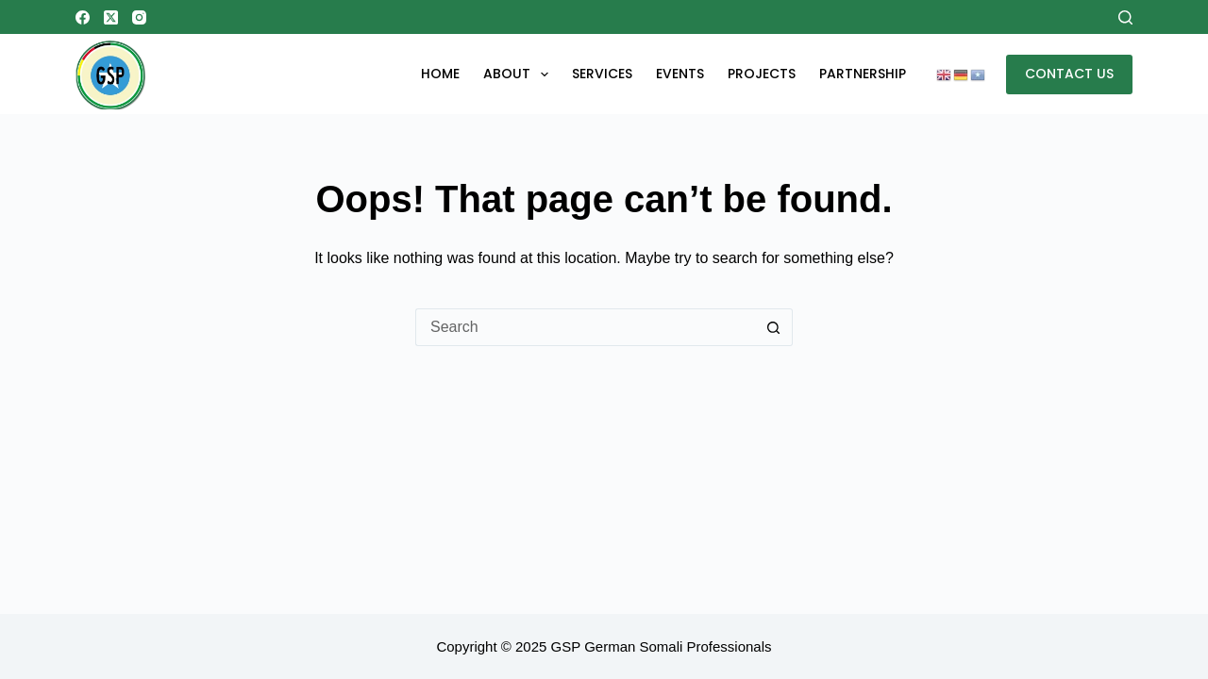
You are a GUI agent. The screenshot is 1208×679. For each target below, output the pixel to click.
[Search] (1125, 17)
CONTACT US (1069, 73)
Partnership (862, 73)
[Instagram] (139, 17)
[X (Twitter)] (111, 17)
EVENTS (680, 73)
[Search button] (774, 327)
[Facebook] (83, 17)
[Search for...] (585, 327)
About (519, 74)
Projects (762, 73)
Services (602, 73)
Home (440, 73)
